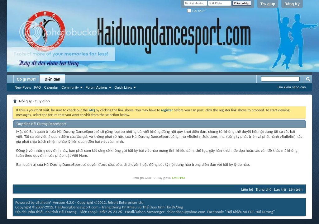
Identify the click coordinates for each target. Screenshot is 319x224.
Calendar (51, 87)
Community (70, 87)
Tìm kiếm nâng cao (291, 87)
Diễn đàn (52, 79)
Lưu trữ (280, 189)
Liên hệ (247, 189)
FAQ (37, 87)
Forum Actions (96, 87)
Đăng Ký (292, 4)
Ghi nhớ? (196, 11)
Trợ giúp (267, 4)
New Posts (23, 87)
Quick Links (123, 87)
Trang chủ (264, 189)
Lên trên (295, 189)
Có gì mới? (26, 79)
